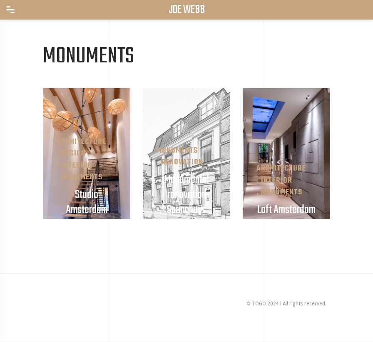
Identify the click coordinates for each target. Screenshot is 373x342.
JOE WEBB (187, 9)
